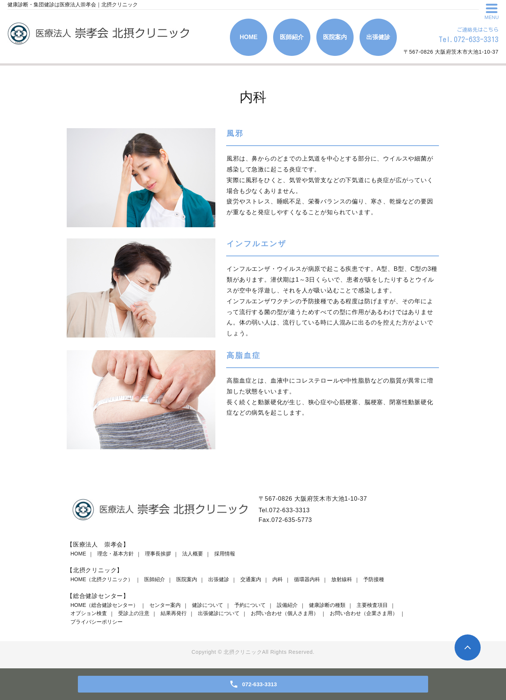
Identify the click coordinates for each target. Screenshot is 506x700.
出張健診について (219, 613)
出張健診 (218, 579)
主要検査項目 (372, 605)
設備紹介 (287, 605)
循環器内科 (307, 579)
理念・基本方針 (115, 554)
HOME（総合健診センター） (104, 605)
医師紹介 (154, 579)
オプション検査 (88, 613)
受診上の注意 (133, 613)
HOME (78, 554)
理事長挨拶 (158, 554)
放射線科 (341, 579)
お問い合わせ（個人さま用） (285, 613)
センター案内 (165, 605)
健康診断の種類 (327, 605)
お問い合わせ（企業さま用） (364, 613)
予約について (250, 605)
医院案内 (186, 579)
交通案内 (250, 579)
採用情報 (224, 554)
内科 (277, 579)
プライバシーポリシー (96, 622)
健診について (207, 605)
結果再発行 (174, 613)
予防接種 (373, 579)
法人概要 (192, 554)
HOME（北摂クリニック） (101, 579)
